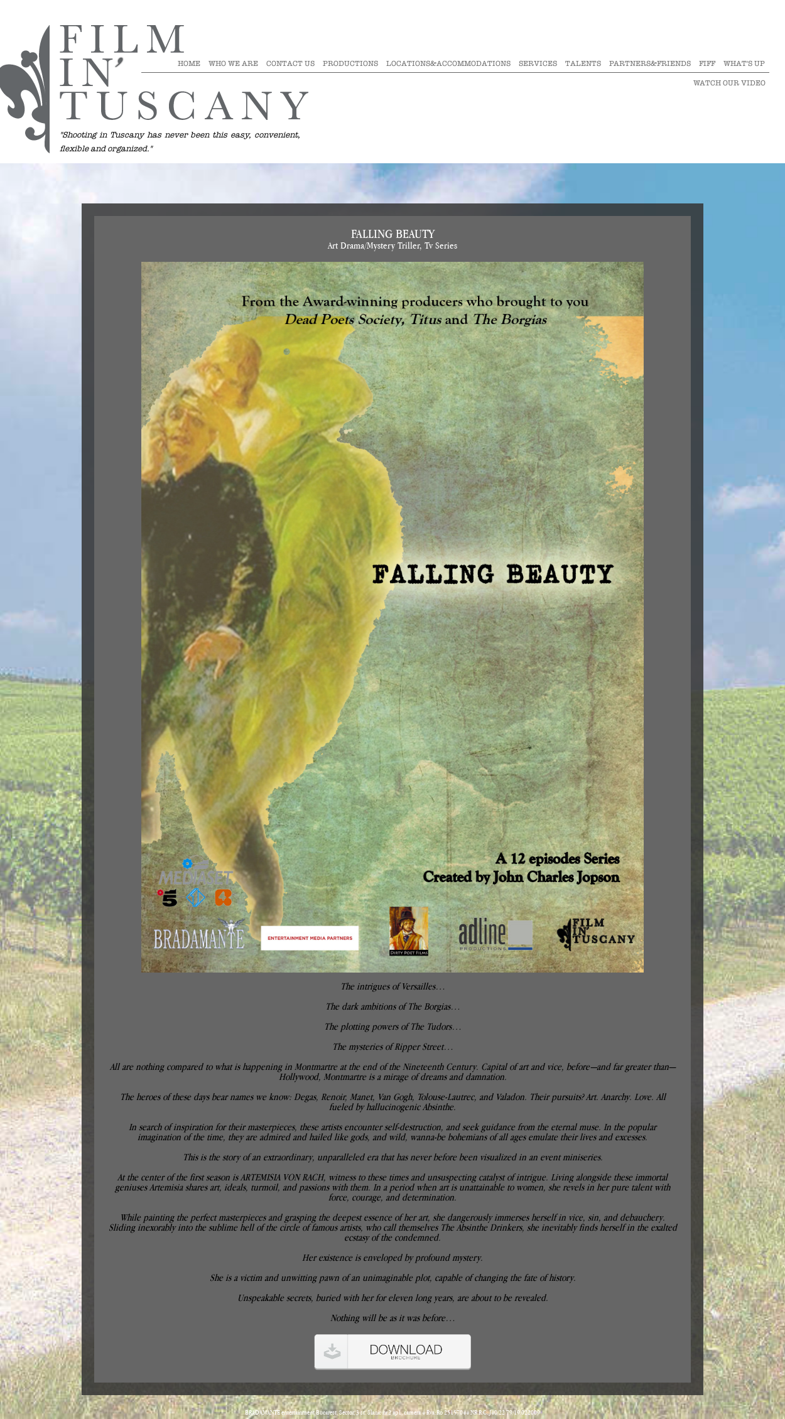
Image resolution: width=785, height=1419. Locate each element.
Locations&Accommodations (448, 63)
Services (538, 63)
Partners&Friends (650, 63)
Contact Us (290, 63)
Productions (350, 63)
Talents (583, 63)
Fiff (707, 63)
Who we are (233, 63)
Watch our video (729, 82)
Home (189, 63)
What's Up (744, 63)
